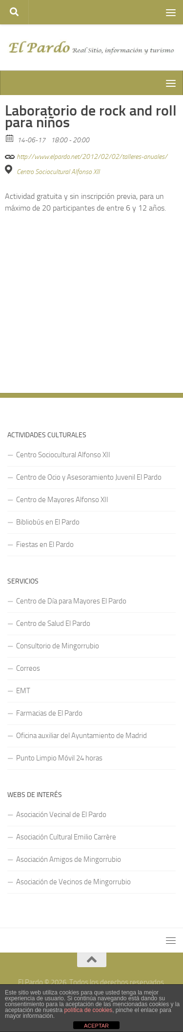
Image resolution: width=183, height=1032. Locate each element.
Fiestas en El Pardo (45, 544)
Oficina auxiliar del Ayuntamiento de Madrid (81, 735)
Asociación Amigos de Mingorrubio (68, 859)
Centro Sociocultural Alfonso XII (58, 172)
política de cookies (88, 1010)
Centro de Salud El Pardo (53, 623)
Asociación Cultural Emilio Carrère (66, 837)
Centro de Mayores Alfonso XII (62, 499)
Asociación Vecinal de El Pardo (61, 814)
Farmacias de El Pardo (49, 713)
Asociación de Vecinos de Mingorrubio (73, 881)
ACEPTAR (96, 1026)
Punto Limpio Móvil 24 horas (59, 758)
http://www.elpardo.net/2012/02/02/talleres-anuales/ (86, 155)
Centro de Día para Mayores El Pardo (71, 601)
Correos (28, 668)
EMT (23, 690)
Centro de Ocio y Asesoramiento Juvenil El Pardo (89, 477)
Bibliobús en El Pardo (48, 522)
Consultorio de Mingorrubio (57, 646)
